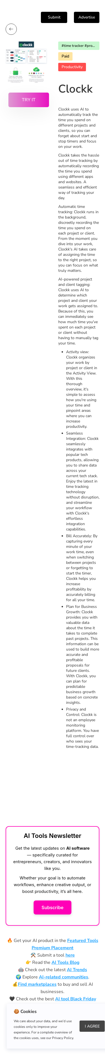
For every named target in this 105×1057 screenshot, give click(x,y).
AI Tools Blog (66, 962)
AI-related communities (63, 977)
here (70, 955)
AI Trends (77, 970)
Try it (29, 100)
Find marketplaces (37, 984)
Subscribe (52, 907)
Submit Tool (54, 19)
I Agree (92, 1026)
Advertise (86, 17)
